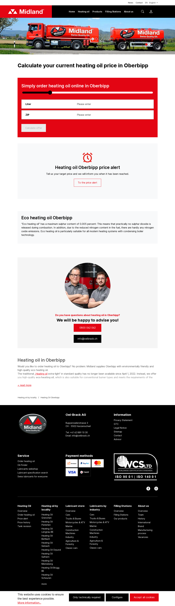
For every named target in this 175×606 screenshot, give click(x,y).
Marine (69, 526)
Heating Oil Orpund (51, 549)
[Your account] (151, 11)
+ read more (24, 385)
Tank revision (24, 526)
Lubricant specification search (33, 472)
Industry (70, 537)
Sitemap (118, 431)
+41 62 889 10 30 (79, 432)
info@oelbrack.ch (81, 435)
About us (143, 505)
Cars (68, 514)
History (141, 518)
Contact (139, 3)
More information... (29, 602)
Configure (117, 597)
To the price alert (87, 182)
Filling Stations (123, 505)
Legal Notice (120, 427)
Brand (141, 526)
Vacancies (143, 537)
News (130, 3)
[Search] (144, 11)
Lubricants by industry (98, 507)
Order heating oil (26, 461)
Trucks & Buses (73, 518)
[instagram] (156, 489)
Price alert (23, 518)
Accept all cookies (144, 597)
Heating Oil (24, 505)
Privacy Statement (123, 420)
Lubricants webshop (28, 469)
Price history (24, 522)
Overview (22, 511)
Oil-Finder (22, 465)
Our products (120, 518)
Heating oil (41, 373)
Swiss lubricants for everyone (33, 476)
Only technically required (87, 597)
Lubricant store (75, 505)
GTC (116, 424)
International (144, 522)
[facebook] (148, 489)
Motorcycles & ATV (75, 522)
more (44, 584)
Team (141, 514)
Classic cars (72, 548)
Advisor (117, 439)
